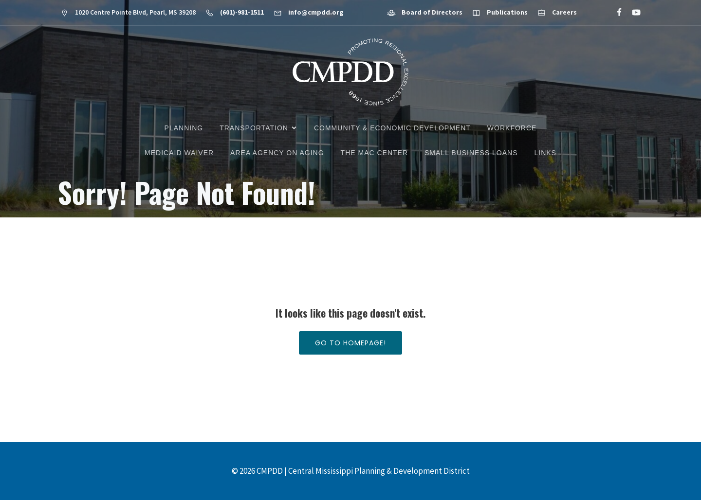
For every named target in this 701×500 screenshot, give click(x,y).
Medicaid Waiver (179, 153)
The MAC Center (374, 153)
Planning (184, 128)
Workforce (512, 128)
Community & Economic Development (392, 128)
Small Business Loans (470, 153)
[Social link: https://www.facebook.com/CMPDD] (615, 12)
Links (545, 153)
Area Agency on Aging (277, 153)
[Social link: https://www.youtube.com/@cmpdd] (632, 12)
